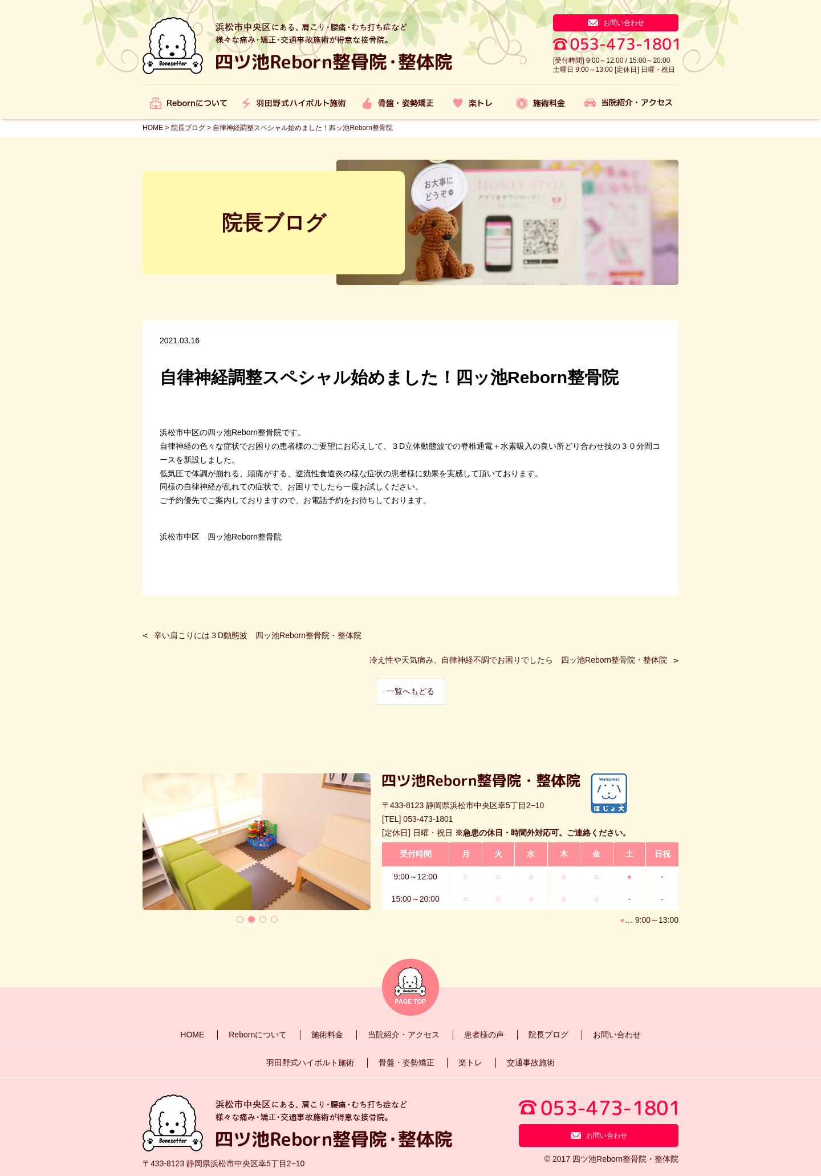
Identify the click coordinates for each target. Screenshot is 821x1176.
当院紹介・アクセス (404, 1034)
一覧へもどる (410, 691)
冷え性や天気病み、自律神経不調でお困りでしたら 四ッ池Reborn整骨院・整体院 (518, 659)
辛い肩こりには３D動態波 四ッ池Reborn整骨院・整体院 (257, 635)
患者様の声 (484, 1034)
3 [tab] (262, 919)
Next (379, 841)
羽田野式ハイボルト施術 (310, 1062)
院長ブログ (548, 1034)
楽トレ (470, 1062)
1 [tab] (240, 919)
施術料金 (327, 1034)
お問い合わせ (617, 1034)
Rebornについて (258, 1034)
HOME (192, 1034)
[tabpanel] (257, 841)
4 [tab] (274, 919)
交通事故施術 (531, 1062)
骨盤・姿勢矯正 (406, 1062)
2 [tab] (251, 919)
